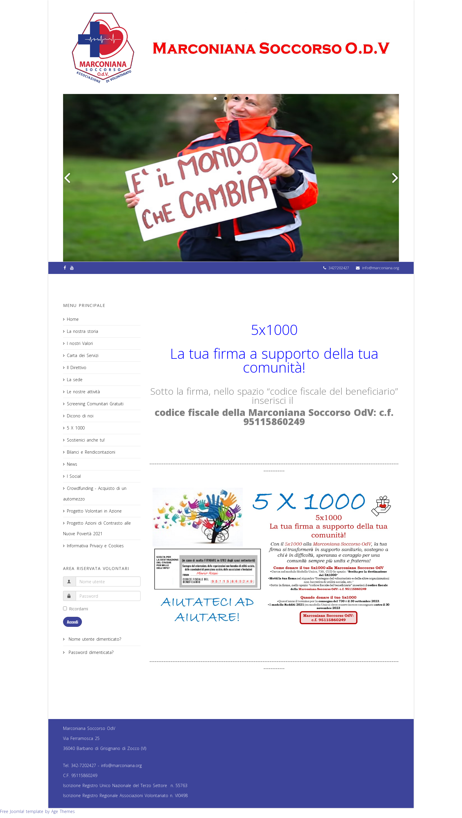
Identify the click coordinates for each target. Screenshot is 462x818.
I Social (74, 476)
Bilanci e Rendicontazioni (91, 452)
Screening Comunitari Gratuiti (95, 403)
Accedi (72, 622)
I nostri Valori (80, 343)
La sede (74, 379)
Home (73, 319)
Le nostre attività (83, 391)
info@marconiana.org (380, 267)
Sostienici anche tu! (86, 440)
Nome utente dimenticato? (94, 639)
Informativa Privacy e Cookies (95, 545)
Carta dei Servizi (82, 355)
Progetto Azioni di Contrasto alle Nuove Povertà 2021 (97, 528)
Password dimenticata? (90, 652)
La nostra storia (82, 331)
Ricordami (75, 609)
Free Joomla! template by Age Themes (37, 811)
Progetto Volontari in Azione (94, 511)
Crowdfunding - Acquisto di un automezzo (94, 493)
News (72, 464)
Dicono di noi (80, 416)
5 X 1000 (76, 428)
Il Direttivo (76, 367)
